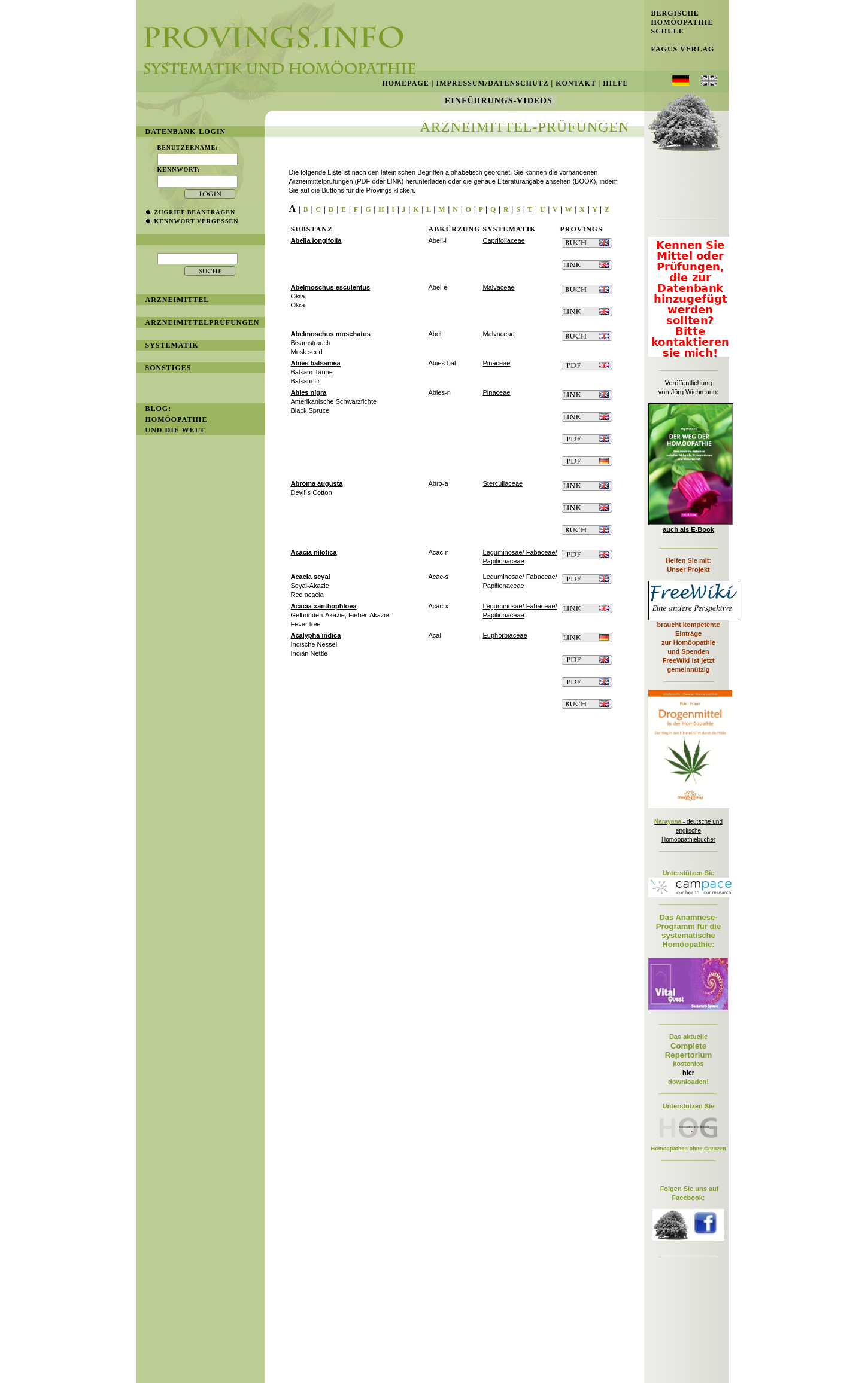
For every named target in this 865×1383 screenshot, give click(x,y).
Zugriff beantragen (195, 212)
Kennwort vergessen (196, 221)
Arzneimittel (177, 300)
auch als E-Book (688, 529)
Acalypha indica (316, 635)
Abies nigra (309, 392)
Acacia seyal (310, 576)
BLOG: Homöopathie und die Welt (176, 419)
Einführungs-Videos (499, 100)
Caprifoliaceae (504, 240)
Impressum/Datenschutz (492, 83)
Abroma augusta (317, 483)
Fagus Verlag (679, 49)
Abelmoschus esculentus (331, 287)
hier (688, 1072)
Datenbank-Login (185, 131)
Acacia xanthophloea (324, 606)
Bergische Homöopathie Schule (679, 22)
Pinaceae (497, 363)
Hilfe (615, 83)
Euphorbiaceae (505, 635)
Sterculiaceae (503, 483)
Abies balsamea (316, 363)
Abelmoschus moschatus (331, 333)
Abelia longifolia (316, 240)
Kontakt (576, 83)
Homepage (405, 83)
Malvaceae (499, 287)
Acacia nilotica (314, 552)
